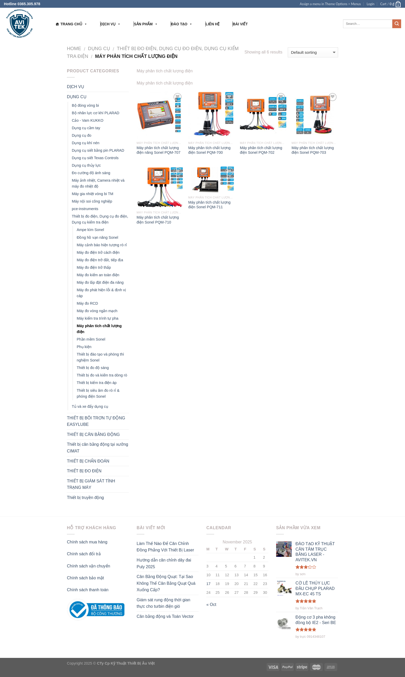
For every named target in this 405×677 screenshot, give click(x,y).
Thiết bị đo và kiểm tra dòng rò (102, 375)
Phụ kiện (84, 347)
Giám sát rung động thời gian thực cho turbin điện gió (163, 603)
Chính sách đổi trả (84, 554)
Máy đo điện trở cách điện (98, 252)
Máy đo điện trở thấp (94, 267)
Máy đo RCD (87, 303)
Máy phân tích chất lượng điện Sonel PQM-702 (261, 150)
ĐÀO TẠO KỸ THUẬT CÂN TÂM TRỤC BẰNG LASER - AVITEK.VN (315, 551)
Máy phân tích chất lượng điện (99, 329)
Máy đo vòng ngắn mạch (97, 311)
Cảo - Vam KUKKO (87, 120)
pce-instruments (85, 209)
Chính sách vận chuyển (88, 566)
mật (100, 578)
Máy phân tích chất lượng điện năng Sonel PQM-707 (159, 150)
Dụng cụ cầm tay (86, 128)
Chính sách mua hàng (87, 542)
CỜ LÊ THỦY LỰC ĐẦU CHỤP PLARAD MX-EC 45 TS (315, 588)
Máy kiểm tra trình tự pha (97, 318)
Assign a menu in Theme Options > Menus (330, 4)
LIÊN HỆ (213, 24)
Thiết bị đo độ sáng (93, 368)
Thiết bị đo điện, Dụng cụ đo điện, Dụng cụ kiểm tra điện (100, 219)
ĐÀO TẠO (181, 24)
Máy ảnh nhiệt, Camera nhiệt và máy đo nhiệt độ (98, 183)
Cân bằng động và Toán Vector (165, 616)
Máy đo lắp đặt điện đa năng (100, 282)
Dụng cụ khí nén (85, 143)
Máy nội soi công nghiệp (92, 201)
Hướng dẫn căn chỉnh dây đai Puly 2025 (164, 563)
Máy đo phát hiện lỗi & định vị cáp (101, 293)
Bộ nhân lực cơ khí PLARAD (95, 113)
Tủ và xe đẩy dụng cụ (90, 406)
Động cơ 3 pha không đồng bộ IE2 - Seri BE (315, 620)
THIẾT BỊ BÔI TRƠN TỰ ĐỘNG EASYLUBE (96, 421)
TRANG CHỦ (73, 24)
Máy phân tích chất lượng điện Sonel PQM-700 (209, 150)
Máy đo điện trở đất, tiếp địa (100, 260)
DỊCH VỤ (110, 24)
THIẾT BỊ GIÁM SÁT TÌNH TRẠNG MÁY (91, 484)
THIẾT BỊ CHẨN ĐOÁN (88, 461)
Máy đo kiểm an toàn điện (98, 275)
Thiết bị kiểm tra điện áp (96, 383)
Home (74, 48)
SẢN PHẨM (146, 24)
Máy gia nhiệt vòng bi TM (92, 194)
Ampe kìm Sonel (90, 230)
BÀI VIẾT (240, 24)
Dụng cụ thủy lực (86, 165)
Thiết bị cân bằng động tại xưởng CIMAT (97, 447)
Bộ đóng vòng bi (85, 105)
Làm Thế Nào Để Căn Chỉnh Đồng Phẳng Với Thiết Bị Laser (165, 546)
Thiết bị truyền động (85, 497)
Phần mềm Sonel (91, 339)
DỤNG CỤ (99, 48)
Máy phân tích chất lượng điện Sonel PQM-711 (209, 204)
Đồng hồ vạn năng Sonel (97, 237)
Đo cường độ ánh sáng (91, 173)
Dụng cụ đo (81, 135)
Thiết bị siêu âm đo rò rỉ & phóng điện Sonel (98, 393)
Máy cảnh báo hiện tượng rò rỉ (102, 245)
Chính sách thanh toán (87, 590)
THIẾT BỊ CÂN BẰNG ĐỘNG (93, 434)
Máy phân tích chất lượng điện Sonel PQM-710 (158, 219)
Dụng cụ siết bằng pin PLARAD (98, 150)
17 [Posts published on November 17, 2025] (208, 584)
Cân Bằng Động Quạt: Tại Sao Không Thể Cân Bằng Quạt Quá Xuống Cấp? (166, 583)
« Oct (211, 604)
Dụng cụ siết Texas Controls (95, 158)
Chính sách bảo (82, 578)
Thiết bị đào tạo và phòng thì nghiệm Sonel (100, 357)
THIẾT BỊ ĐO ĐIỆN (84, 471)
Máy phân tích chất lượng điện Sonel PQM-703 (313, 150)
